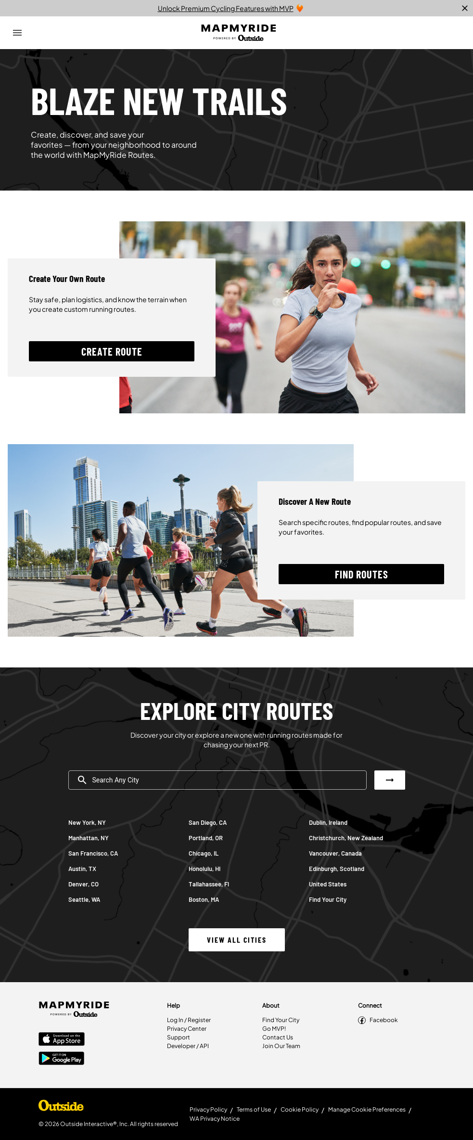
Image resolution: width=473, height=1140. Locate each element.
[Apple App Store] (61, 1040)
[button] (111, 351)
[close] (465, 8)
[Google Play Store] (61, 1059)
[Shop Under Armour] (61, 1108)
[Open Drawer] (17, 32)
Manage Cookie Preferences (367, 1109)
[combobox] (217, 780)
